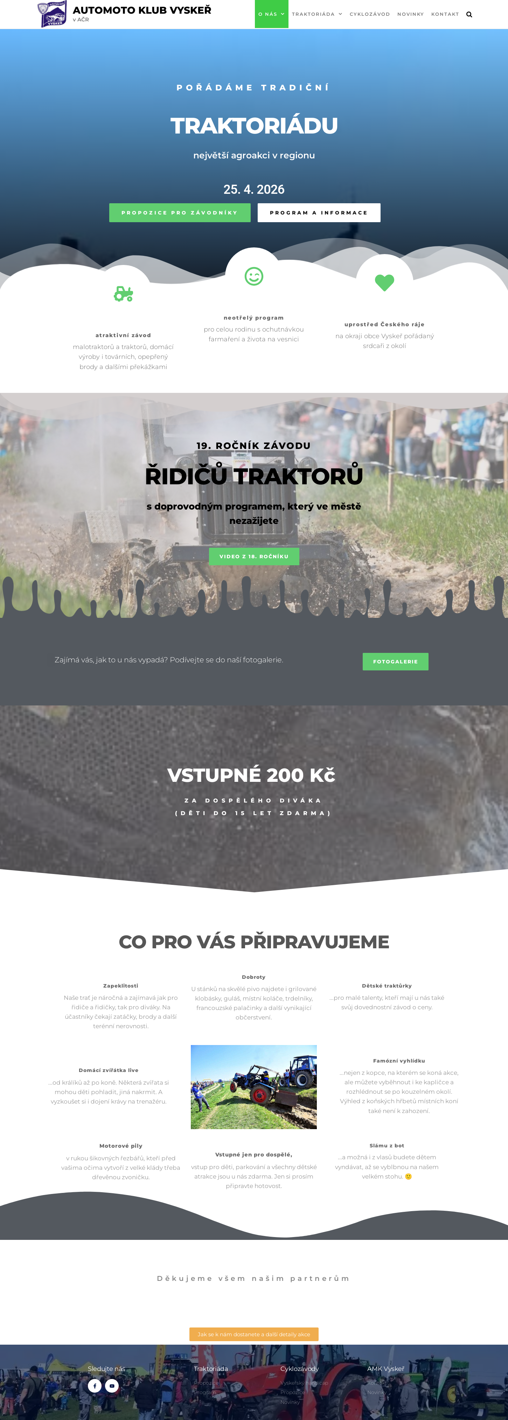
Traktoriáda (313, 14)
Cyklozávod (370, 14)
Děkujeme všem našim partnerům (254, 1278)
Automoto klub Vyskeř (142, 10)
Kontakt (445, 14)
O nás (267, 14)
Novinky (410, 14)
